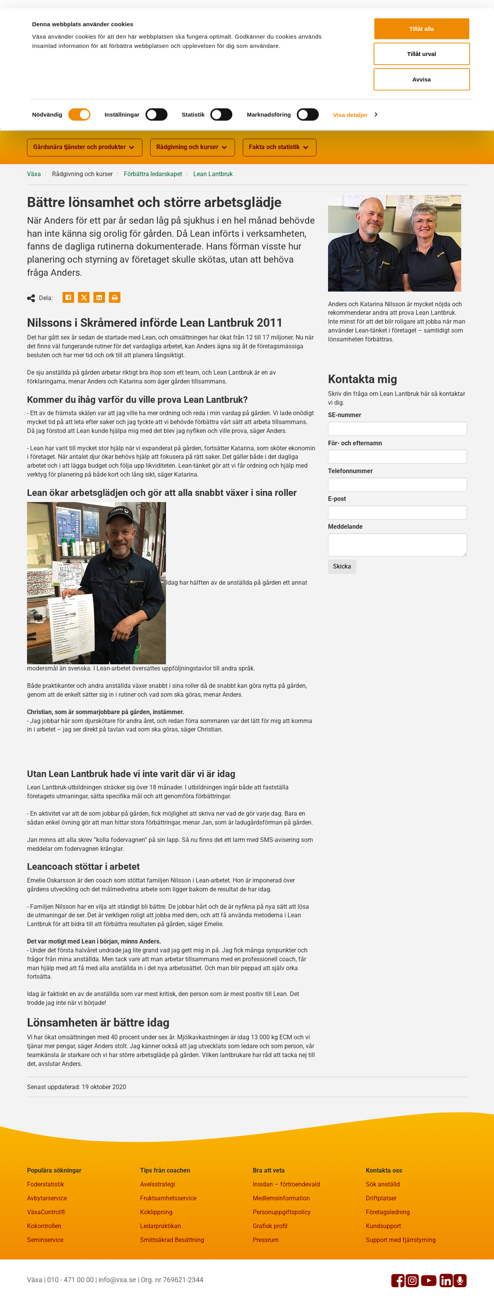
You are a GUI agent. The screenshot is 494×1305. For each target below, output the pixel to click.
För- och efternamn (355, 481)
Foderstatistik (45, 1222)
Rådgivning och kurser (192, 185)
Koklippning (156, 1250)
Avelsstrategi (157, 1222)
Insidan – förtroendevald (286, 1222)
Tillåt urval (421, 45)
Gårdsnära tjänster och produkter (84, 185)
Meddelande (345, 564)
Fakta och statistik (279, 185)
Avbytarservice (47, 1236)
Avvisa (422, 71)
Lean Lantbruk (213, 212)
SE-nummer (344, 452)
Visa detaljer (350, 106)
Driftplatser (381, 1236)
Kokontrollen (44, 1264)
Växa (34, 212)
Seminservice (45, 1277)
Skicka (342, 604)
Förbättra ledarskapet (153, 212)
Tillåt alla (421, 20)
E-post (337, 536)
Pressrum (266, 1277)
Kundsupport (383, 1264)
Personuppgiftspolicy (282, 1250)
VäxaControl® (46, 1250)
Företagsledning (388, 1250)
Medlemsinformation (281, 1236)
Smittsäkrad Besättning (172, 1277)
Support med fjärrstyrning (401, 1277)
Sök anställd (383, 1222)
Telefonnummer (350, 508)
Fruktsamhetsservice (168, 1236)
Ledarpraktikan (160, 1264)
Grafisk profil (270, 1264)
